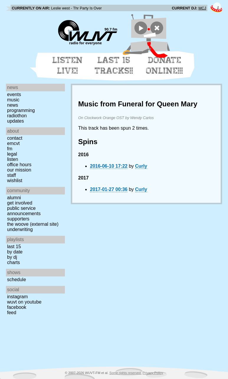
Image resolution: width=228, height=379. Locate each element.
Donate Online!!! (164, 65)
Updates (15, 120)
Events (14, 94)
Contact (14, 138)
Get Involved (19, 202)
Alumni (14, 197)
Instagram (17, 296)
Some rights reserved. (125, 373)
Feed (11, 312)
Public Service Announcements (24, 211)
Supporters (18, 218)
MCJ (202, 8)
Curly (141, 166)
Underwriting (20, 229)
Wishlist (14, 180)
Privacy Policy (152, 373)
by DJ (12, 257)
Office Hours (19, 164)
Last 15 (14, 246)
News (12, 105)
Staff (11, 175)
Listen (12, 159)
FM (9, 148)
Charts (13, 262)
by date (14, 251)
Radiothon (17, 115)
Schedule (16, 279)
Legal (12, 153)
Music (13, 99)
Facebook (16, 307)
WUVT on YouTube (24, 301)
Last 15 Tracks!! (114, 65)
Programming (21, 110)
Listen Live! (68, 65)
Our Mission (19, 169)
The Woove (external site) (32, 224)
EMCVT (13, 143)
